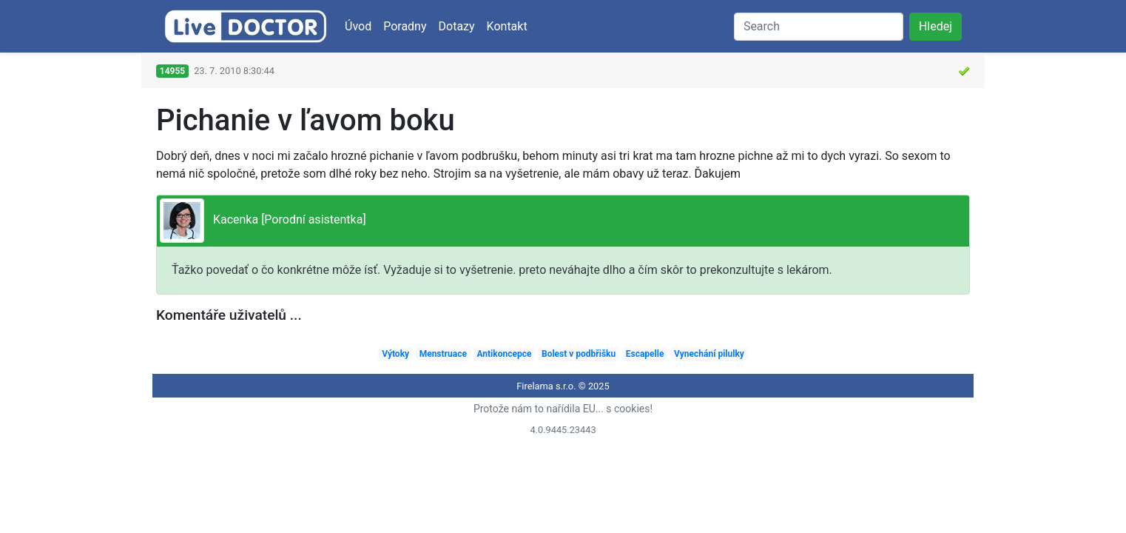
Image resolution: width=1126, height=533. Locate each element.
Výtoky (395, 354)
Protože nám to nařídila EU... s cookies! (563, 409)
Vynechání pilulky (709, 354)
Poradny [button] (404, 26)
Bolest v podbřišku (579, 354)
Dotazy (457, 26)
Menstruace (443, 354)
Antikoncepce (503, 354)
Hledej (935, 26)
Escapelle (645, 354)
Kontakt (507, 26)
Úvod (358, 26)
